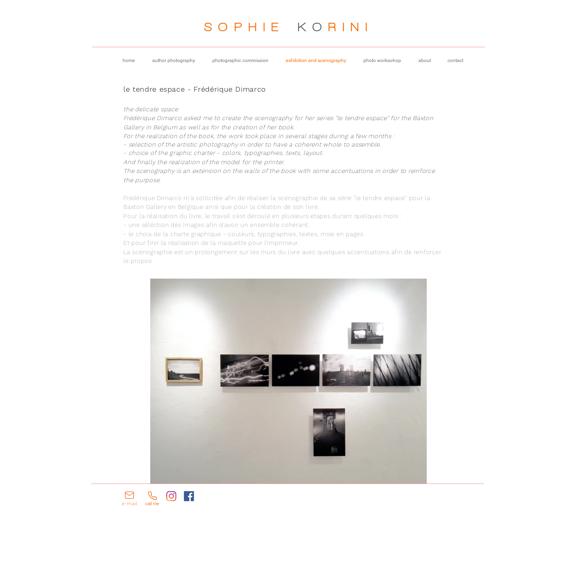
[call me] (152, 498)
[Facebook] (189, 496)
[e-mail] (129, 498)
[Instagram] (171, 496)
